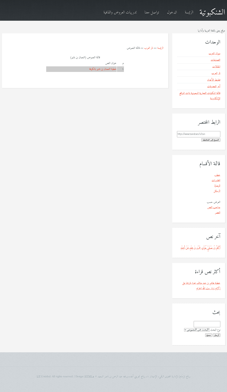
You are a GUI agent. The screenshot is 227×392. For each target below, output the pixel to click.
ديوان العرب (214, 53)
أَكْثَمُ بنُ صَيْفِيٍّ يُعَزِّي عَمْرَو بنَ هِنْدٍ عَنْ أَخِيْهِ (200, 247)
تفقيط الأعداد (213, 80)
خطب (217, 175)
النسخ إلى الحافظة (211, 140)
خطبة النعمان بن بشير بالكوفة (102, 69)
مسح (208, 335)
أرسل (216, 335)
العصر (217, 212)
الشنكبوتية (212, 12)
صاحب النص (213, 207)
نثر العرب (148, 48)
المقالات (216, 66)
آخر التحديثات (213, 86)
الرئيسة (189, 12)
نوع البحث (215, 329)
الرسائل (217, 191)
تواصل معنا (151, 12)
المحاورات (216, 180)
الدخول (172, 12)
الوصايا (217, 185)
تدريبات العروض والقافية (120, 12)
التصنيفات (215, 60)
